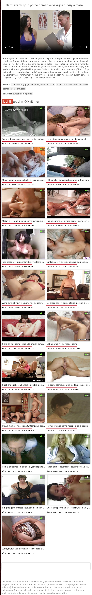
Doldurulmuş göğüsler (22, 84)
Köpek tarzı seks (64, 84)
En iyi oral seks (42, 84)
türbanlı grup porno (22, 93)
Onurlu (77, 84)
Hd (53, 84)
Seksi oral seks (18, 88)
